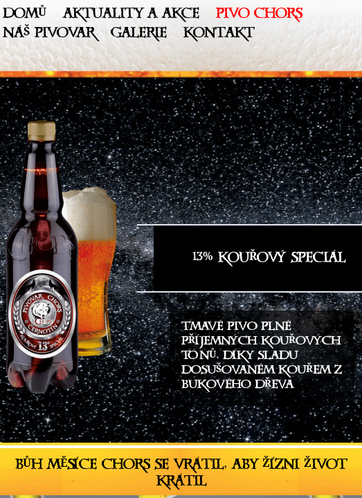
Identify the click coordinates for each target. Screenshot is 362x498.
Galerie (139, 35)
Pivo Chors (259, 16)
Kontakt (218, 35)
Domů (24, 16)
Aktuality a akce (131, 16)
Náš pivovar (48, 35)
